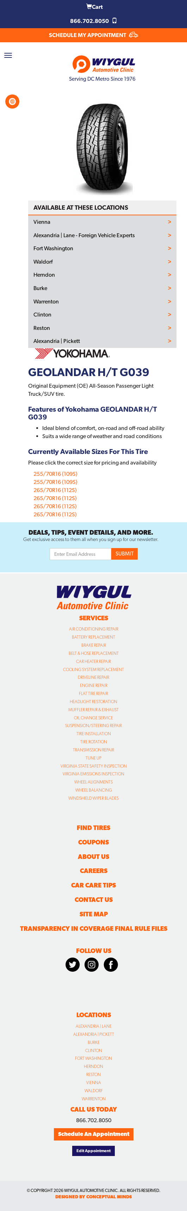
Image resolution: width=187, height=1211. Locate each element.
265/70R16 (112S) (55, 490)
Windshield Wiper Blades (93, 798)
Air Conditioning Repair (93, 629)
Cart (94, 7)
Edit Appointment (93, 1150)
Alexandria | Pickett (56, 341)
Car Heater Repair (93, 661)
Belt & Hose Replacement (94, 653)
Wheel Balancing (93, 790)
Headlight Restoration (93, 701)
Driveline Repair (93, 677)
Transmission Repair (93, 750)
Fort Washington (53, 248)
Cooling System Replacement (93, 669)
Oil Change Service (93, 717)
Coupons (93, 842)
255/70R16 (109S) (55, 474)
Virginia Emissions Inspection (93, 774)
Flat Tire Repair (93, 693)
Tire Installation (93, 733)
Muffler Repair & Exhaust (93, 709)
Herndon (44, 275)
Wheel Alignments (93, 782)
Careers (93, 870)
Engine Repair (93, 685)
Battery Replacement (93, 637)
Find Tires (93, 827)
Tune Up (93, 758)
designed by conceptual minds (93, 1196)
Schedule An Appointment (93, 1134)
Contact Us (94, 899)
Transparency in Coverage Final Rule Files (93, 928)
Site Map (94, 914)
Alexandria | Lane (94, 1026)
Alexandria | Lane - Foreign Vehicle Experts (84, 235)
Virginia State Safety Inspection (94, 766)
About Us (93, 856)
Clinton (42, 315)
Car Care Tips (93, 885)
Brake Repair (93, 645)
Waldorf (42, 262)
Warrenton (46, 302)
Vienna (41, 222)
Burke (40, 288)
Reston (41, 328)
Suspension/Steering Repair (93, 725)
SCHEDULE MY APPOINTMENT (93, 35)
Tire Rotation (93, 741)
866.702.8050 (93, 21)
